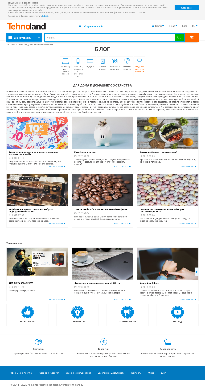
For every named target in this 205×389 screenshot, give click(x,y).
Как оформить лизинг (85, 152)
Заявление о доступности (111, 372)
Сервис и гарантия (49, 372)
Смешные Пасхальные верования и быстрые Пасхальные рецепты (162, 210)
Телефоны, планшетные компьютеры (78, 67)
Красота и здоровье (127, 64)
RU (193, 25)
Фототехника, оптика (115, 64)
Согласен (186, 7)
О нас (172, 25)
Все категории (20, 37)
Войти (158, 25)
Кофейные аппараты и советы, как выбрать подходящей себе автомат (31, 210)
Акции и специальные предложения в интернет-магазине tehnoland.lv (33, 153)
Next (197, 272)
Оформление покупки (21, 372)
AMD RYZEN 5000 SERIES (21, 283)
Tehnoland (10, 44)
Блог (184, 25)
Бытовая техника (102, 64)
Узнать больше (56, 166)
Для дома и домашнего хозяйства (38, 44)
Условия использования (78, 372)
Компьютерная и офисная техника (65, 66)
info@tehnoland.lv (93, 26)
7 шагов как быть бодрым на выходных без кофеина (100, 209)
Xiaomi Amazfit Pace (149, 283)
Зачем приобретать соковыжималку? (158, 152)
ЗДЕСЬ (45, 15)
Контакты (136, 372)
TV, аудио (90, 63)
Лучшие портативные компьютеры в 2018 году (98, 283)
